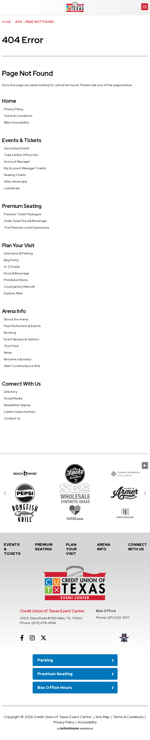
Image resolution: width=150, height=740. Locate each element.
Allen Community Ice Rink (22, 366)
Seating (45, 546)
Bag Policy (11, 260)
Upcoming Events (16, 148)
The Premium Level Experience (26, 227)
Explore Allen (13, 293)
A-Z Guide (12, 267)
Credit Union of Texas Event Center (75, 7)
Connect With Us (21, 383)
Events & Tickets (21, 140)
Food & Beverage (16, 273)
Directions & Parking (18, 253)
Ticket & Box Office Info (21, 155)
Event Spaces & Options (21, 339)
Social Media (13, 398)
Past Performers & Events (22, 326)
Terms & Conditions (18, 116)
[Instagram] (32, 638)
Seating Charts (15, 175)
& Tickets (14, 549)
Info (107, 546)
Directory (10, 392)
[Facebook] (22, 638)
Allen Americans (15, 181)
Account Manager (17, 162)
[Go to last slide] (5, 493)
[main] (75, 227)
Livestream (12, 188)
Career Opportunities (19, 412)
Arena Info (14, 311)
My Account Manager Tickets (25, 168)
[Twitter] (43, 638)
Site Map (102, 717)
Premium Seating (21, 206)
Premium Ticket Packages (22, 214)
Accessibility (87, 722)
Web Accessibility (16, 122)
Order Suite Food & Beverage (25, 221)
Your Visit (76, 549)
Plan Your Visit (18, 245)
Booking (10, 333)
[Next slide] (145, 493)
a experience (75, 728)
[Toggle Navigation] (144, 6)
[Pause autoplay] (145, 465)
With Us (138, 546)
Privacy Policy (13, 109)
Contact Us (12, 418)
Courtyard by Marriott (19, 287)
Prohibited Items (16, 280)
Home (6, 22)
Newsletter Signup (17, 405)
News (8, 353)
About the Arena (16, 319)
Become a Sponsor (17, 359)
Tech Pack (11, 346)
